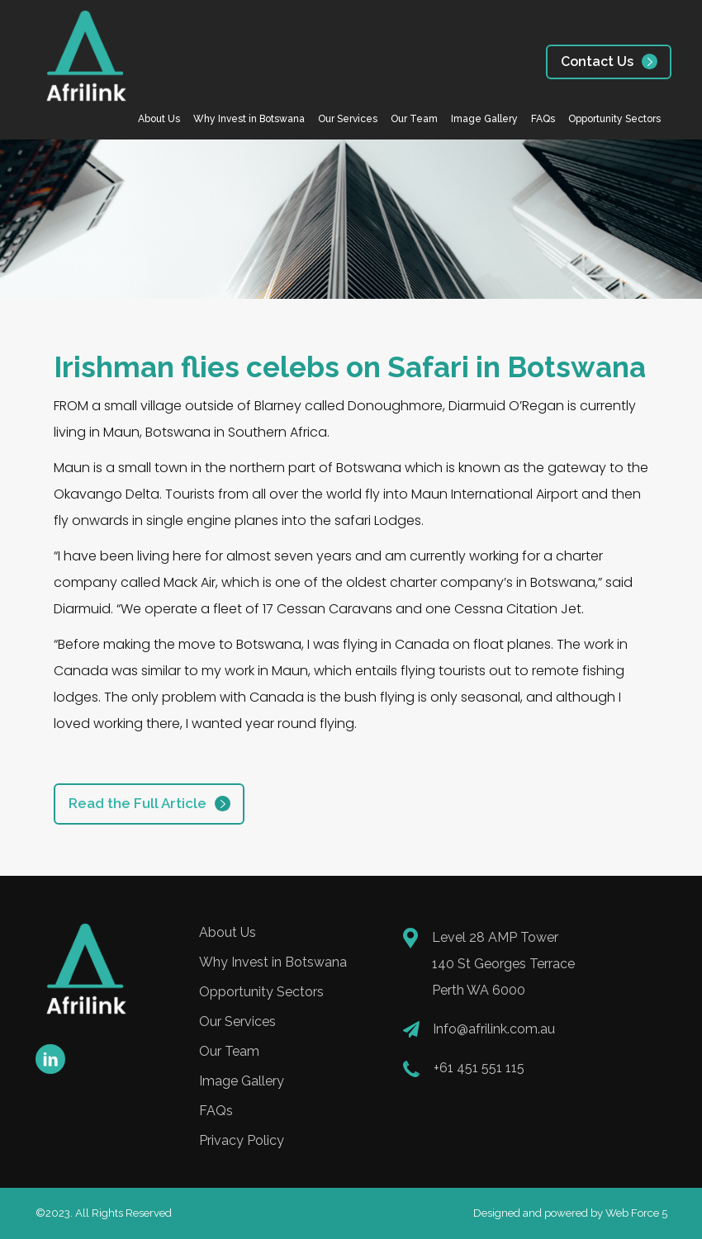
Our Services (347, 119)
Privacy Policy (241, 1140)
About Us (159, 119)
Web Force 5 (636, 1213)
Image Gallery (484, 119)
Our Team (414, 119)
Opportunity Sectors (614, 119)
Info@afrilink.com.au (494, 1029)
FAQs (543, 119)
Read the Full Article (137, 803)
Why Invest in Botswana (249, 119)
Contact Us (597, 61)
